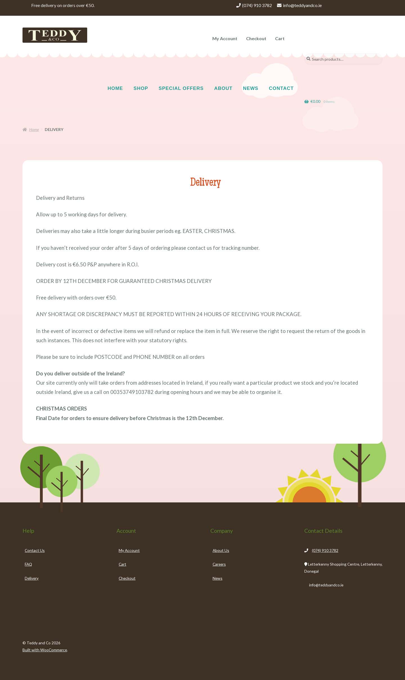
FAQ (28, 564)
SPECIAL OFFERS (181, 88)
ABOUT (223, 88)
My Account (224, 38)
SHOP (141, 88)
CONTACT (281, 88)
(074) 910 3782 (257, 5)
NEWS (250, 88)
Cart (280, 38)
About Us (221, 550)
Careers (219, 564)
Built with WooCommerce (44, 649)
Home (34, 129)
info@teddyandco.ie (302, 5)
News (217, 578)
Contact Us (35, 550)
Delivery (32, 578)
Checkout (256, 38)
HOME (115, 88)
